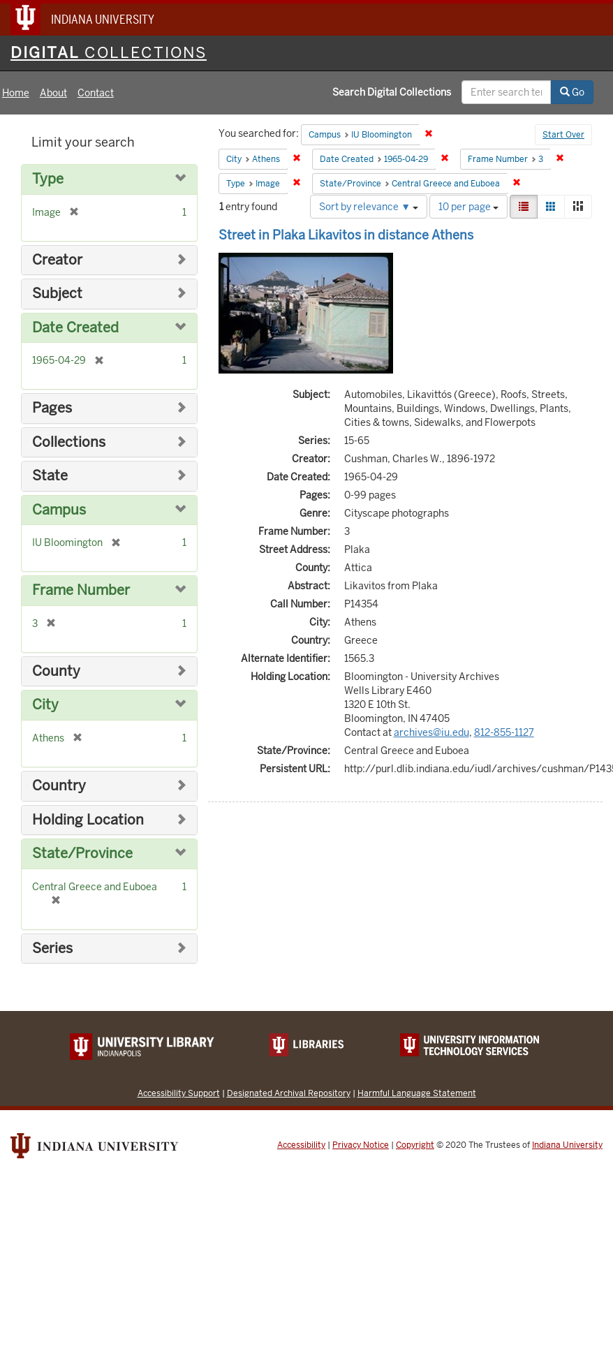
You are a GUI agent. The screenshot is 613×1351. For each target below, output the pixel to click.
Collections (68, 442)
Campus (59, 510)
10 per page (468, 206)
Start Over (563, 134)
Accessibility (301, 1145)
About (53, 93)
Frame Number (81, 590)
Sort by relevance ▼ (368, 206)
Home (15, 93)
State (50, 476)
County (56, 671)
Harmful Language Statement (416, 1093)
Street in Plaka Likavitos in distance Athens (346, 235)
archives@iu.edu (431, 732)
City (45, 705)
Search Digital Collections (391, 92)
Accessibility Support (179, 1093)
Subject (57, 293)
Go (572, 92)
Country (59, 786)
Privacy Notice (360, 1145)
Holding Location (88, 820)
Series (52, 948)
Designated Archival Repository (288, 1093)
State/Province (82, 853)
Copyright (415, 1145)
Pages (52, 408)
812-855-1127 (504, 732)
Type (48, 179)
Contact (95, 93)
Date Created (75, 328)
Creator (57, 260)
